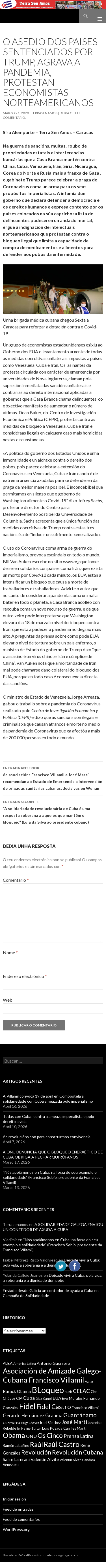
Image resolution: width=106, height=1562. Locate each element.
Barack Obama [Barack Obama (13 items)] (17, 1391)
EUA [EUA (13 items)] (57, 1398)
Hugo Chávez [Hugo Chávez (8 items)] (30, 1423)
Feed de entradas (18, 1509)
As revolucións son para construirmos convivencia (46, 1136)
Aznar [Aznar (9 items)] (89, 1381)
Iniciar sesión (14, 1499)
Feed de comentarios (21, 1519)
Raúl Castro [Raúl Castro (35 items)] (61, 1444)
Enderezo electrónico (25, 976)
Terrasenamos (44, 113)
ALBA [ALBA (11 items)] (7, 1363)
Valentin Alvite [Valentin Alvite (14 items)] (45, 1459)
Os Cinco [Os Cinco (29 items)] (50, 1435)
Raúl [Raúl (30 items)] (36, 1444)
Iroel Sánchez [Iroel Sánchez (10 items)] (50, 1422)
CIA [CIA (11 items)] (19, 1398)
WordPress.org (16, 1529)
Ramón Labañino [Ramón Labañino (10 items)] (16, 1445)
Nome (10, 952)
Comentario (16, 880)
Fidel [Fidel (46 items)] (27, 1406)
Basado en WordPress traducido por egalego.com (40, 1555)
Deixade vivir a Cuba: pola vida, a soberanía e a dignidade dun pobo (51, 1262)
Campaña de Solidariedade (26, 1295)
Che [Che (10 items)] (94, 1391)
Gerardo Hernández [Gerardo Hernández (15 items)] (23, 1415)
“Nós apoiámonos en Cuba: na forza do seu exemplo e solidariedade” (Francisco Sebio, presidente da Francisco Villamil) (52, 1177)
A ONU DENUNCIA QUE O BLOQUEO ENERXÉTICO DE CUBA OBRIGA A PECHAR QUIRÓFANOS (53, 1154)
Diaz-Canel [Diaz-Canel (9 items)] (44, 1398)
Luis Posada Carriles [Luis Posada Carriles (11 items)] (59, 1428)
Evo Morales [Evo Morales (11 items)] (72, 1398)
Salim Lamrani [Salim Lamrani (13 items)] (16, 1459)
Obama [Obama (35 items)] (14, 1435)
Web (7, 999)
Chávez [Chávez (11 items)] (9, 1398)
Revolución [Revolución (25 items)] (36, 1452)
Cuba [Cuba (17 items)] (29, 1398)
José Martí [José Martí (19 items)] (74, 1422)
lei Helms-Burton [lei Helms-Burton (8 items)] (29, 1428)
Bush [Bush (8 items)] (68, 1392)
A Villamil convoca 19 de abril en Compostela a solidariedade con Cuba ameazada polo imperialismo (48, 1099)
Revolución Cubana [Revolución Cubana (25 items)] (77, 1452)
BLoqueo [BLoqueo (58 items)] (48, 1390)
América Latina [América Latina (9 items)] (24, 1363)
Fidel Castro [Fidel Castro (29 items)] (53, 1406)
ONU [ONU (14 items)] (31, 1436)
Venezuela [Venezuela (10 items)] (11, 1464)
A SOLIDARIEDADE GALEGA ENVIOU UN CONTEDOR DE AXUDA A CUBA (53, 1227)
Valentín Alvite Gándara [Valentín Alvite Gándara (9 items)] (77, 1460)
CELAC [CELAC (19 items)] (81, 1391)
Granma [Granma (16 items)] (53, 1415)
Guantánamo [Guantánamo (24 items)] (80, 1414)
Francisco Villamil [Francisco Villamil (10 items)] (85, 1407)
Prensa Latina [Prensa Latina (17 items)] (79, 1436)
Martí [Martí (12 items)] (81, 1428)
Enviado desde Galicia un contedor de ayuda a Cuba (48, 1290)
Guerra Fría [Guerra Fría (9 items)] (11, 1423)
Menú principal (97, 16)
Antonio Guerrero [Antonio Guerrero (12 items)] (53, 1363)
